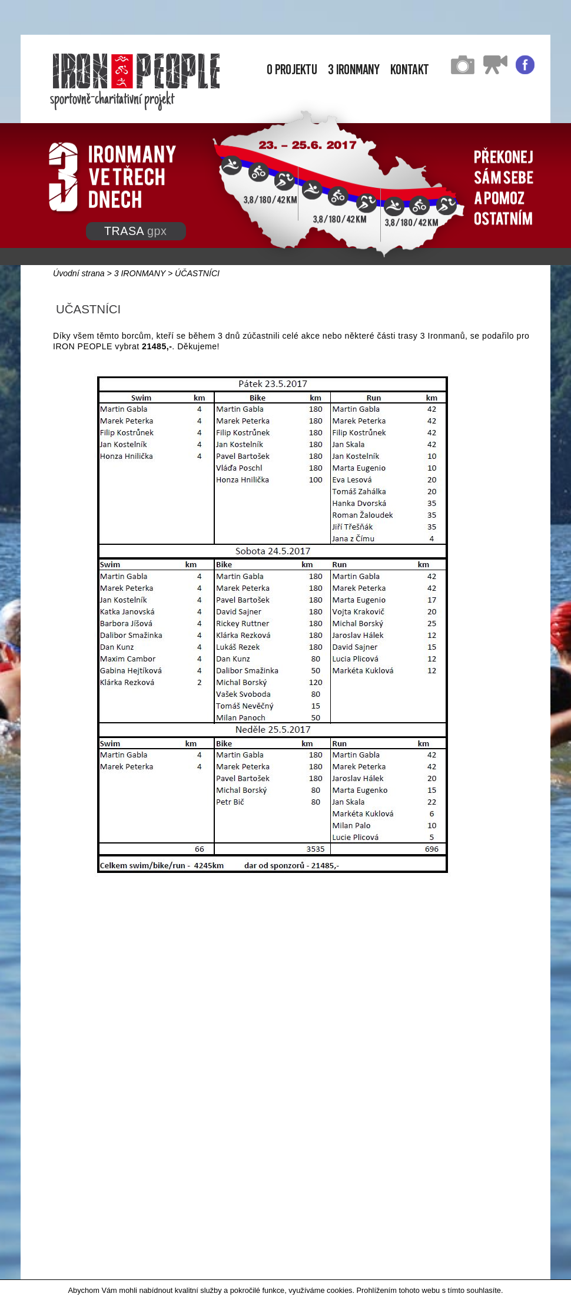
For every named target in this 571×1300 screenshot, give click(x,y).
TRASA (135, 230)
